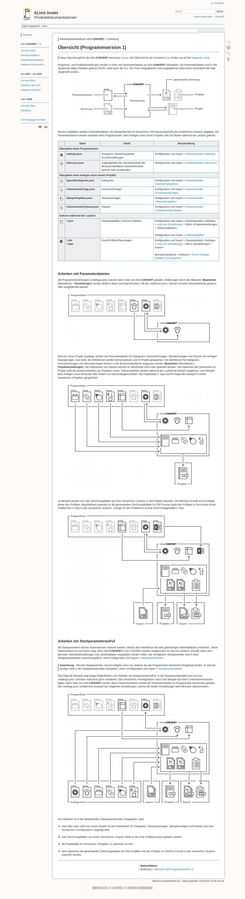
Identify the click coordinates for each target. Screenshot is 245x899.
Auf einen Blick (28, 50)
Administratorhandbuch (32, 60)
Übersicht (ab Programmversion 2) (173, 869)
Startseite (27, 35)
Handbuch (26, 110)
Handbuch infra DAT (31, 90)
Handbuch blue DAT (31, 85)
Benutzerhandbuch (30, 55)
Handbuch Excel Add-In (32, 64)
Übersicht (219, 16)
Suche (220, 11)
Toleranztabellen (195, 235)
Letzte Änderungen (203, 16)
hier (125, 68)
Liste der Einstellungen (170, 224)
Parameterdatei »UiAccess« (201, 162)
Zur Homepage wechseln (33, 120)
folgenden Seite (200, 57)
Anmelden (219, 3)
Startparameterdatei (152, 658)
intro (44, 26)
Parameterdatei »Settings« (201, 153)
